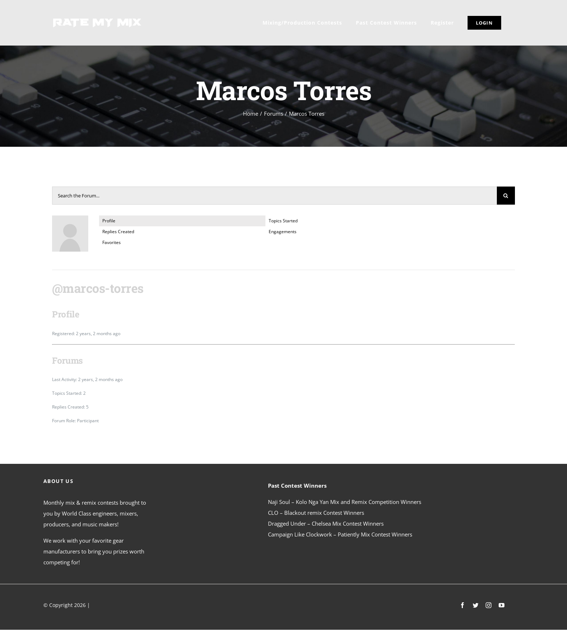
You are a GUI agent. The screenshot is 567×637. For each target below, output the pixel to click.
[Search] (506, 196)
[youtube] (501, 605)
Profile (108, 221)
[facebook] (462, 605)
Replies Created (118, 231)
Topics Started (283, 221)
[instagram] (488, 605)
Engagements (283, 231)
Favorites (111, 242)
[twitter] (475, 605)
